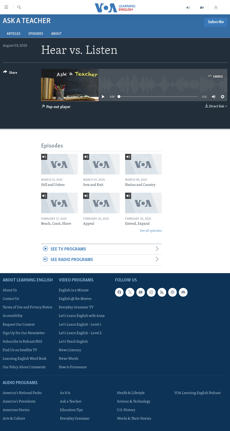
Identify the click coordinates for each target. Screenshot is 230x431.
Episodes (36, 34)
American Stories (16, 410)
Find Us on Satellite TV (20, 350)
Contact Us (11, 299)
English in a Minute (74, 290)
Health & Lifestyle (131, 393)
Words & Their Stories (134, 418)
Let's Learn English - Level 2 (80, 333)
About (56, 34)
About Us (10, 290)
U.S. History (126, 410)
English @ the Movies (75, 299)
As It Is (65, 393)
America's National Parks (22, 393)
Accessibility (12, 316)
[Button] (10, 73)
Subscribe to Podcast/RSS (22, 341)
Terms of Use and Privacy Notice (27, 307)
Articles (13, 34)
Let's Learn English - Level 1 (80, 324)
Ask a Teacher (71, 401)
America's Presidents (19, 401)
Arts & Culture (14, 418)
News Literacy (70, 350)
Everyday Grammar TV (76, 307)
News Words (68, 358)
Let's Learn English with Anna (82, 316)
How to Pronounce (73, 367)
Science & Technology (133, 401)
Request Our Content (19, 324)
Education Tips (71, 410)
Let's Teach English (73, 341)
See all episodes (151, 231)
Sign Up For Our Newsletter (24, 333)
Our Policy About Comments (24, 367)
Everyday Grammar (75, 418)
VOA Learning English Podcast (197, 393)
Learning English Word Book (24, 358)
